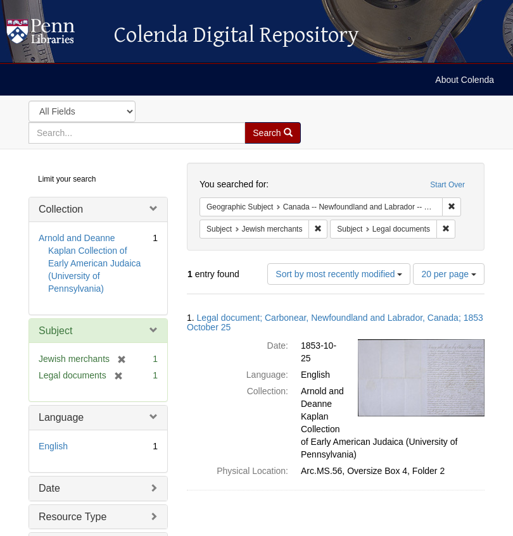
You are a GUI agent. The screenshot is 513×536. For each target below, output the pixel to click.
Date (49, 488)
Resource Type (72, 516)
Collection (61, 209)
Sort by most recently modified (339, 274)
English (53, 446)
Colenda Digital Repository (53, 35)
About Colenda (464, 80)
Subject (55, 330)
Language (61, 417)
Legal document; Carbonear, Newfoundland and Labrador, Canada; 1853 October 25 (335, 322)
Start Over (447, 184)
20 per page (448, 274)
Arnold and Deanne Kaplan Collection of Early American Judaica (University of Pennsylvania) (90, 263)
